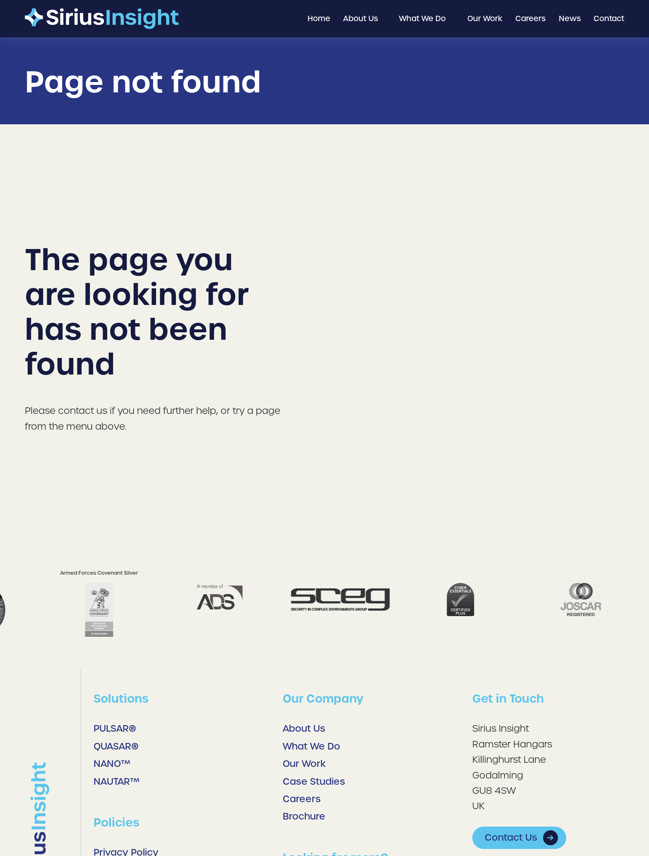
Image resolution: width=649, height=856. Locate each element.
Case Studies (315, 782)
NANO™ (112, 764)
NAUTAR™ (116, 782)
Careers (302, 799)
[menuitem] (319, 18)
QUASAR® (116, 746)
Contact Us (511, 838)
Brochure (304, 816)
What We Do (311, 746)
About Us (304, 729)
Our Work (304, 764)
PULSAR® (115, 729)
